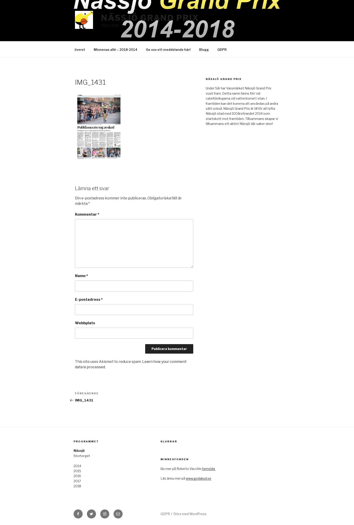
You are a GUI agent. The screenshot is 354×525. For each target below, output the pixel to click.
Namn (81, 276)
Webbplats (85, 323)
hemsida (209, 469)
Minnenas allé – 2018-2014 (115, 49)
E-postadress (89, 299)
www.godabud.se (198, 478)
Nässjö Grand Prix (150, 18)
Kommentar (87, 214)
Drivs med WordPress (190, 514)
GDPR (222, 49)
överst (80, 49)
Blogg (204, 49)
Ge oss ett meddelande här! (168, 49)
